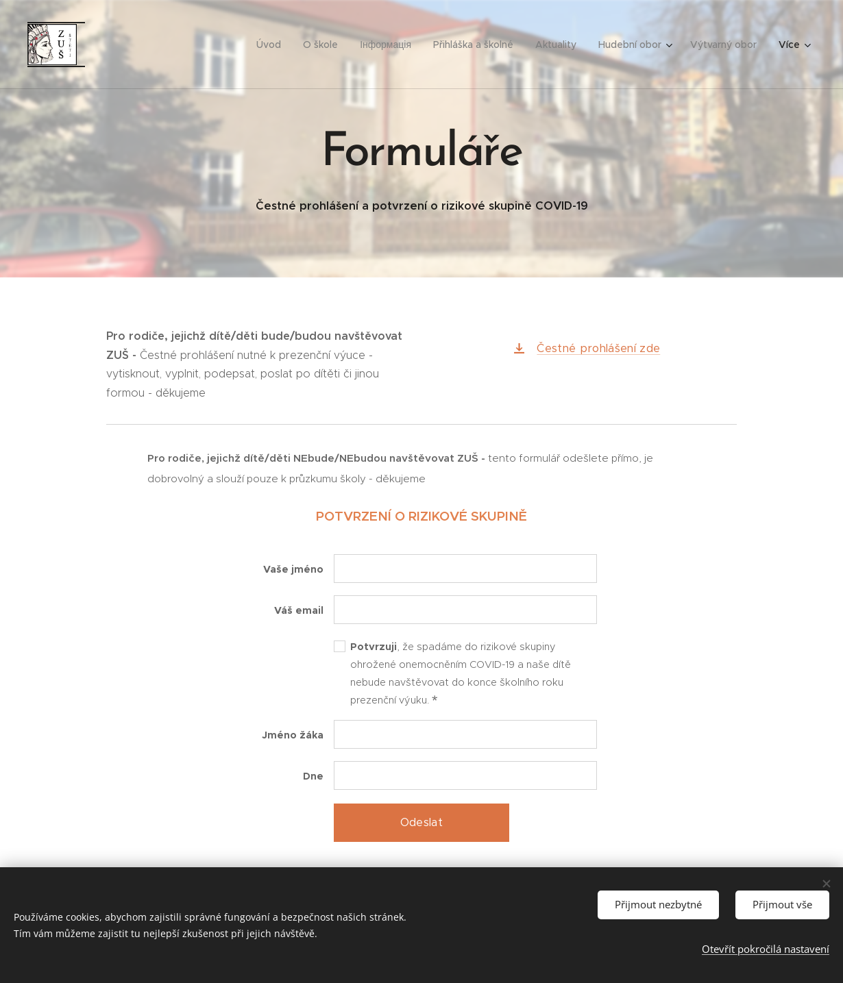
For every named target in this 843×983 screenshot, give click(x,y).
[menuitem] (129, 44)
